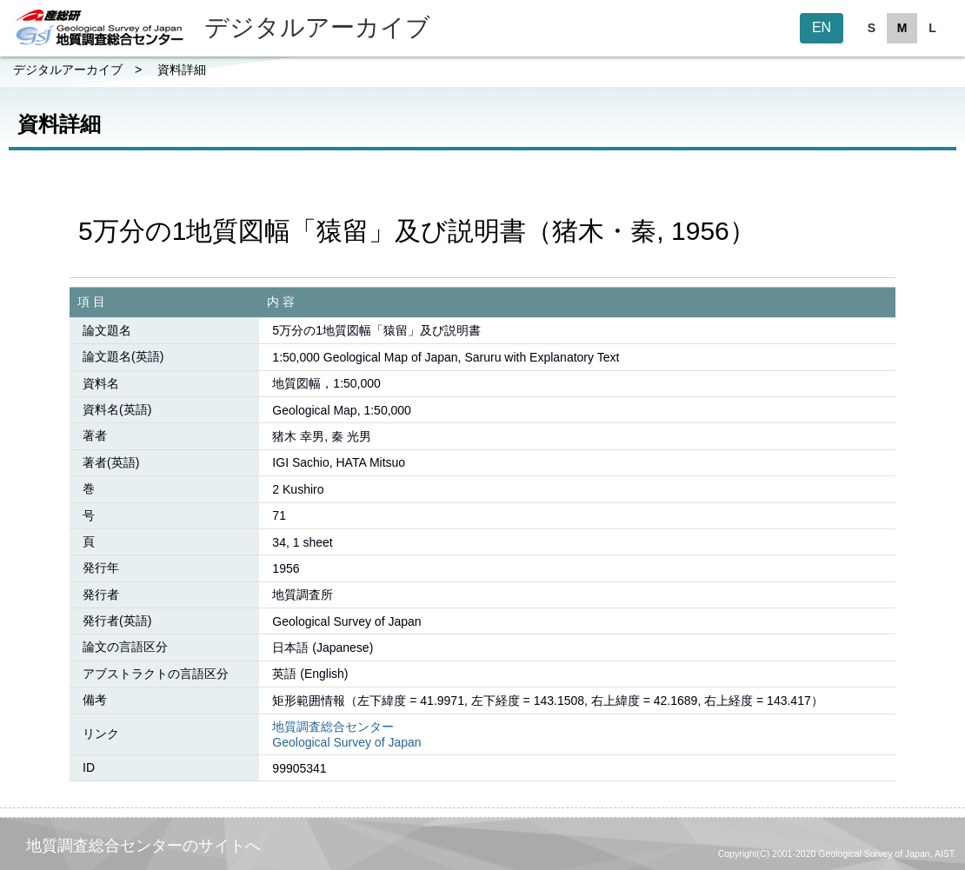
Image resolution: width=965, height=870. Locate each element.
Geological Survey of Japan (346, 742)
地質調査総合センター (333, 727)
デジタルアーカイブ (68, 69)
